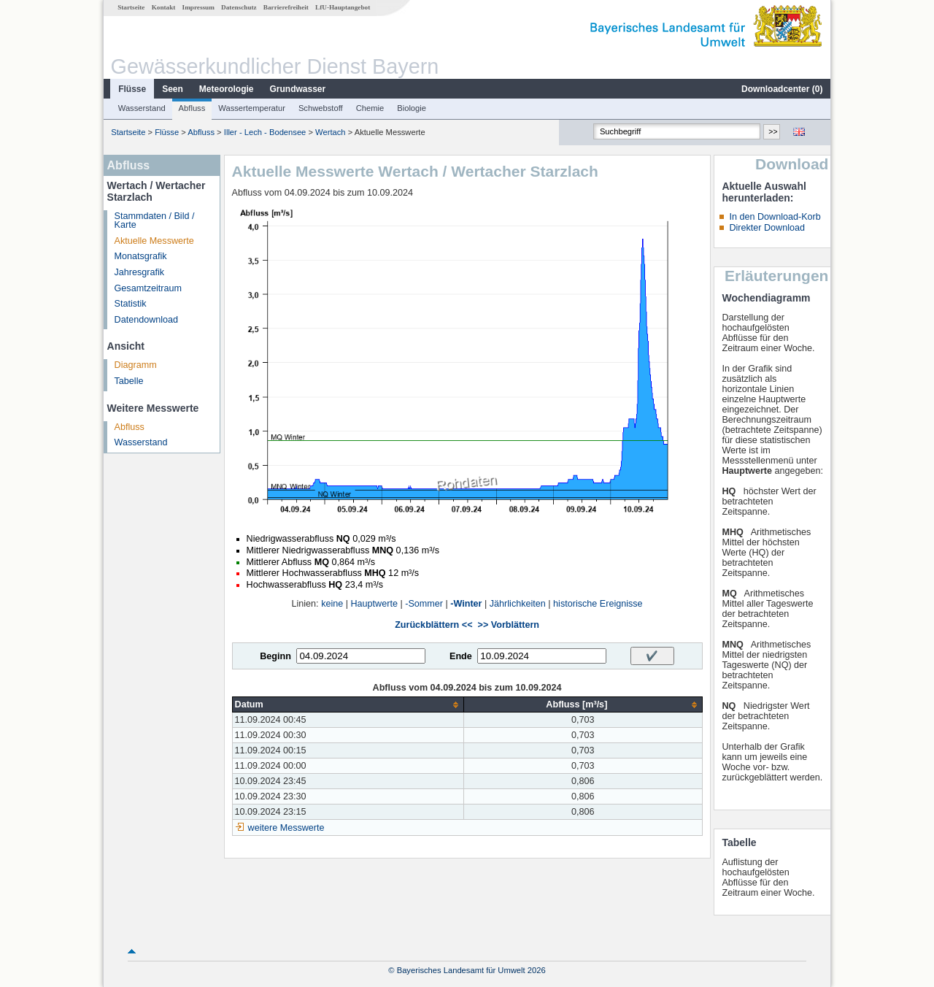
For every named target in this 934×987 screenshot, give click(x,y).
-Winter (466, 604)
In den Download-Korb (774, 217)
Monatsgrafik (141, 256)
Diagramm (136, 365)
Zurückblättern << (433, 625)
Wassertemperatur (251, 108)
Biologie (411, 108)
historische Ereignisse (598, 604)
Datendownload (147, 320)
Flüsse (132, 89)
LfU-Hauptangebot (342, 7)
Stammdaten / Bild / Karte (155, 221)
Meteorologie (226, 89)
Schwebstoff (320, 108)
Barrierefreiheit (286, 7)
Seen (172, 89)
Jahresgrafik (140, 272)
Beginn (275, 656)
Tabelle (129, 381)
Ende (460, 656)
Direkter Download (767, 228)
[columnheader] (348, 705)
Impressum (198, 7)
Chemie (370, 108)
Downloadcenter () (781, 89)
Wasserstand (142, 108)
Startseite (130, 7)
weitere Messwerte (286, 828)
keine (332, 604)
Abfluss (192, 108)
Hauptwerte (374, 604)
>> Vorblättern (508, 625)
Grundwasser (298, 89)
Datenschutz (239, 7)
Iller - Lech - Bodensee (265, 132)
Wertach (330, 132)
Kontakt (164, 7)
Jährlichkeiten (518, 604)
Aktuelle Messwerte (154, 241)
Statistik (131, 304)
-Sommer (424, 604)
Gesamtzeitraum (148, 288)
